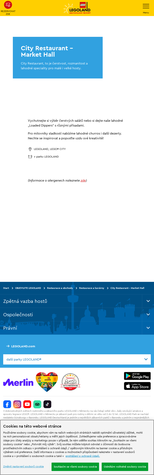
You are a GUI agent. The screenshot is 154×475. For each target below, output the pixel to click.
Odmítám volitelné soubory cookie (125, 466)
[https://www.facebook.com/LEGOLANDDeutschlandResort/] (7, 404)
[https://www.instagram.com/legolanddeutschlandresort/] (17, 404)
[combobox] (77, 359)
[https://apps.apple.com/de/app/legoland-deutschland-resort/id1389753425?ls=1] (137, 386)
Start (6, 287)
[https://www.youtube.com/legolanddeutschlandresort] (27, 404)
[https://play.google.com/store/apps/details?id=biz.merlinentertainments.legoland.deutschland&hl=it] (137, 376)
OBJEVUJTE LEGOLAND (28, 287)
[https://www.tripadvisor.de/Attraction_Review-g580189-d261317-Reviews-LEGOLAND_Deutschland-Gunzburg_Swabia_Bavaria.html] (37, 404)
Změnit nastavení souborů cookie (23, 466)
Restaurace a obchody (60, 287)
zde (83, 180)
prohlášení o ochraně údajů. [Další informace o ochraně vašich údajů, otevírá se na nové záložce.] (83, 456)
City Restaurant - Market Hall (127, 287)
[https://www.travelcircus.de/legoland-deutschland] (70, 382)
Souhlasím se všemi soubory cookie (75, 466)
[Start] (46, 382)
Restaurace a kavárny (91, 287)
